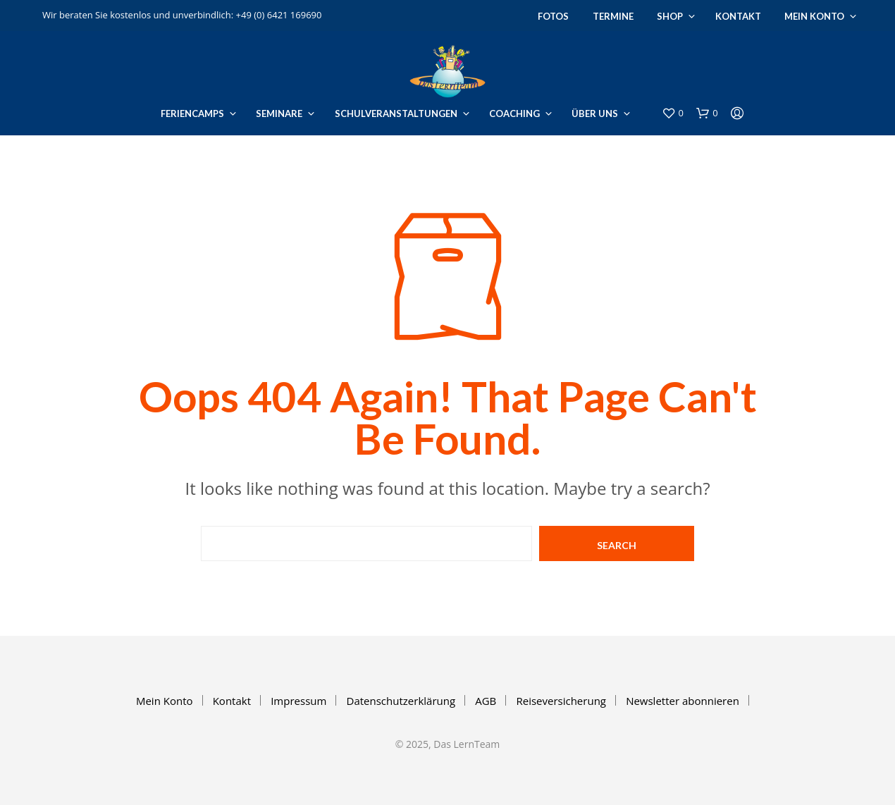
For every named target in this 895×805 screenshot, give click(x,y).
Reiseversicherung (561, 701)
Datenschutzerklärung (401, 701)
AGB (485, 701)
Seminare (279, 113)
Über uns (595, 113)
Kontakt (738, 16)
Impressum (298, 701)
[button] (672, 113)
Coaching (514, 113)
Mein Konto (814, 16)
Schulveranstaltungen (396, 113)
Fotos (553, 16)
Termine (613, 16)
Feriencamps (192, 113)
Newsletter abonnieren (682, 701)
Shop (670, 16)
